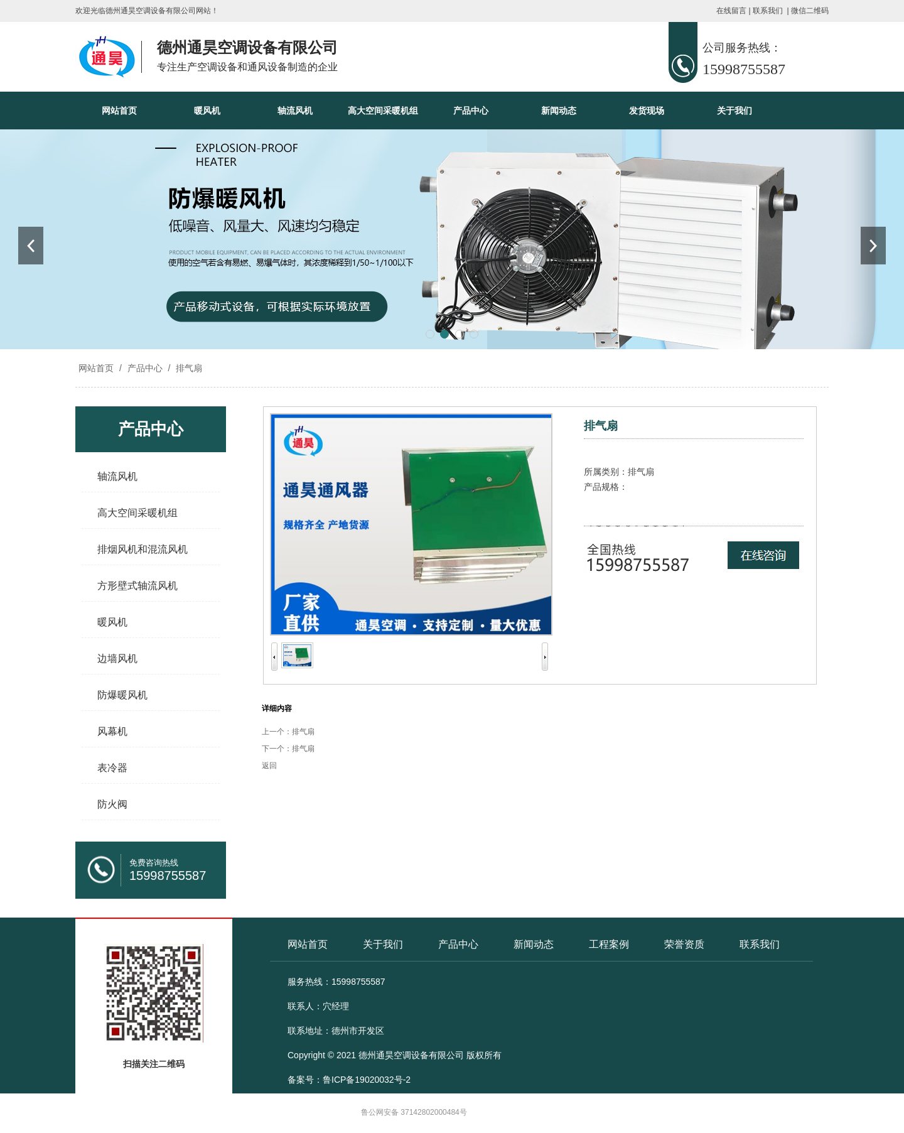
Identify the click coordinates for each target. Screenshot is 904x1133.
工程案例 (609, 944)
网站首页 (119, 111)
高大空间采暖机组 (383, 111)
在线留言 (731, 10)
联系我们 (768, 10)
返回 (269, 765)
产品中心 (470, 111)
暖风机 (207, 111)
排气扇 (187, 368)
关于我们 (734, 111)
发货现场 (646, 111)
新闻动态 (558, 111)
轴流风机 (295, 111)
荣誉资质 (684, 944)
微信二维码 (810, 10)
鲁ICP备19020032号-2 (367, 1080)
